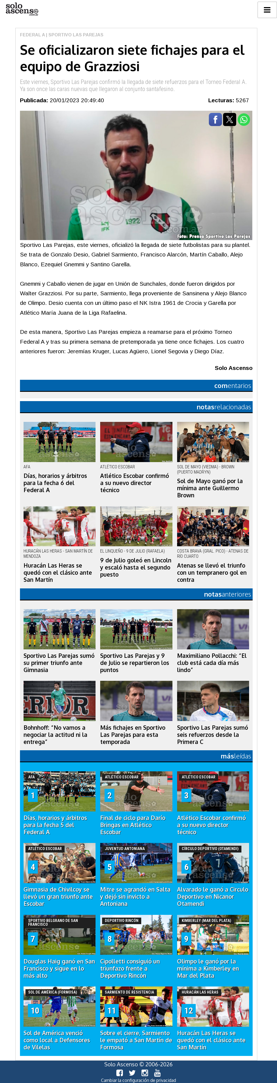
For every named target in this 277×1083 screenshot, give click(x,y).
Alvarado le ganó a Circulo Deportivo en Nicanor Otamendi (212, 896)
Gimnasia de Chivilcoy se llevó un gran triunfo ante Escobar (58, 896)
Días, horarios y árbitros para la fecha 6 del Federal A (55, 483)
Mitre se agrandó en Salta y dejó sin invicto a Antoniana (135, 896)
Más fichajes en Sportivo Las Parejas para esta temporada (132, 734)
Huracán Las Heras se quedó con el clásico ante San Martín (58, 572)
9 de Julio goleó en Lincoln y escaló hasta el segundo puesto (135, 567)
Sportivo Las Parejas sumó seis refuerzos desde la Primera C (212, 734)
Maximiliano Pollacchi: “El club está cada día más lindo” (212, 662)
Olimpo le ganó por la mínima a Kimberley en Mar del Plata (208, 968)
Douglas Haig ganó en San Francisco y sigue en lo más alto (59, 968)
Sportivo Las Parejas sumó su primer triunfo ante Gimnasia (59, 662)
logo (22, 9)
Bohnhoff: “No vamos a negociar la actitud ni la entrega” (55, 734)
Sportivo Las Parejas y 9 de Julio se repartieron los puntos (134, 662)
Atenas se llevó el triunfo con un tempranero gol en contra (212, 572)
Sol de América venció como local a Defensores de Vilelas (57, 1040)
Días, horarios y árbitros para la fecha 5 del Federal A (55, 825)
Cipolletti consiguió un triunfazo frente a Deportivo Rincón (130, 968)
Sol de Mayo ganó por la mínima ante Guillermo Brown (210, 488)
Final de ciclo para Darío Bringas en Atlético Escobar (132, 825)
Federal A (32, 35)
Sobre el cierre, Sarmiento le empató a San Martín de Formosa (136, 1040)
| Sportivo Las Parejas (74, 35)
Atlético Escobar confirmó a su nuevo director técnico (134, 483)
